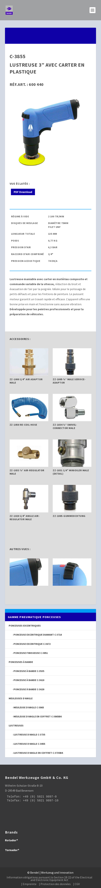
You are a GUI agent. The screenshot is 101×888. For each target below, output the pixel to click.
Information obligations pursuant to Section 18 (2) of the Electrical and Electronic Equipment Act (49, 878)
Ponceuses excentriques (25, 625)
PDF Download (23, 192)
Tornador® (12, 850)
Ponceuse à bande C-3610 (29, 680)
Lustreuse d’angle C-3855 (29, 743)
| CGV (76, 884)
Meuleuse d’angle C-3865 (29, 707)
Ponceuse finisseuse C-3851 (31, 653)
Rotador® (11, 840)
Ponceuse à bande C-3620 (29, 689)
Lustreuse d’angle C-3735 (29, 734)
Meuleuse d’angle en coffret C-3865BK (38, 716)
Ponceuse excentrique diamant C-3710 (38, 634)
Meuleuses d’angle (21, 698)
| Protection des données (55, 884)
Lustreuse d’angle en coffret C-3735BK (38, 752)
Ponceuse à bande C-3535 (29, 671)
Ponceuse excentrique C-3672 (32, 644)
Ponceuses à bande (21, 662)
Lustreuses (16, 725)
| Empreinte (28, 884)
